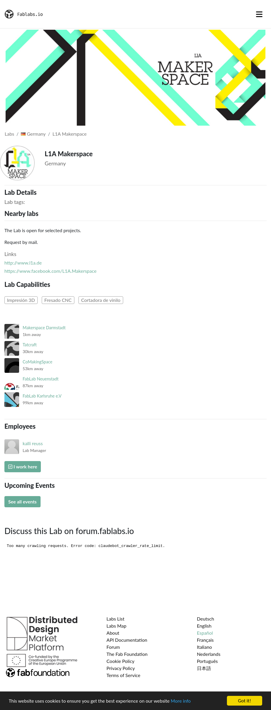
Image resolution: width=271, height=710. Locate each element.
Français (205, 640)
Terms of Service (123, 675)
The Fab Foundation (127, 654)
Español (205, 633)
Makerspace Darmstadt (44, 327)
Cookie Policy (120, 661)
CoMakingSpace (37, 361)
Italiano (204, 647)
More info (181, 701)
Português (207, 661)
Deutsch (205, 618)
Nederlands (208, 654)
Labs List (115, 618)
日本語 (204, 668)
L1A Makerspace (70, 134)
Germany (33, 134)
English (204, 625)
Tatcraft (30, 344)
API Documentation (126, 640)
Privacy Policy (120, 668)
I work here (22, 466)
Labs (9, 134)
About (112, 633)
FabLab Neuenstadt (40, 378)
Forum (113, 647)
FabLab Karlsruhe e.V (42, 395)
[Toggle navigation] (259, 14)
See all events (22, 501)
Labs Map (116, 625)
